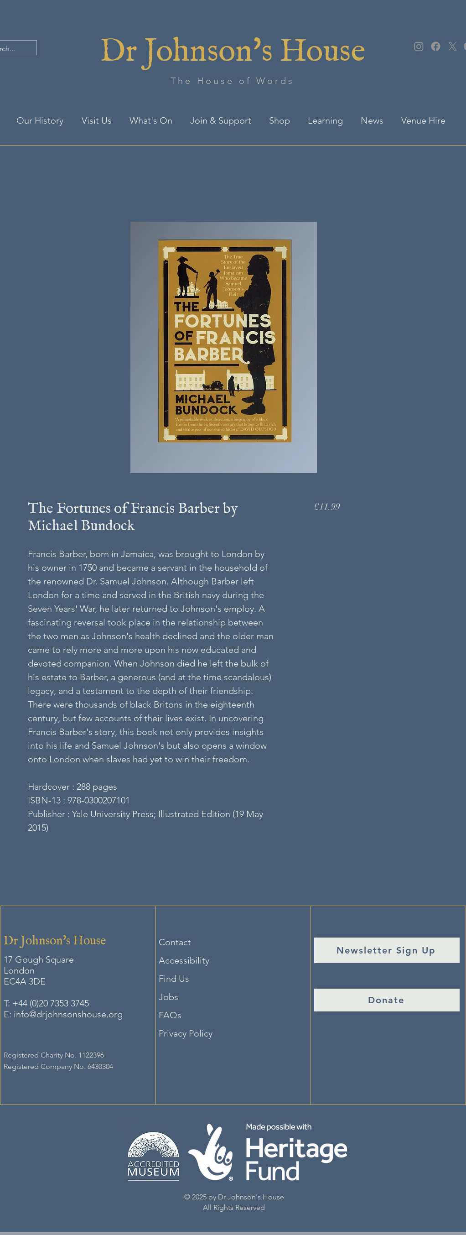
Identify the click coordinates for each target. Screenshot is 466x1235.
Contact (175, 942)
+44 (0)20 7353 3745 (50, 1003)
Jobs (168, 996)
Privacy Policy (185, 1033)
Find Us (174, 978)
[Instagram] (419, 46)
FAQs (170, 1015)
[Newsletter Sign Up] (387, 950)
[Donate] (387, 1000)
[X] (452, 46)
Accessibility (184, 960)
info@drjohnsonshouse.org (68, 1014)
